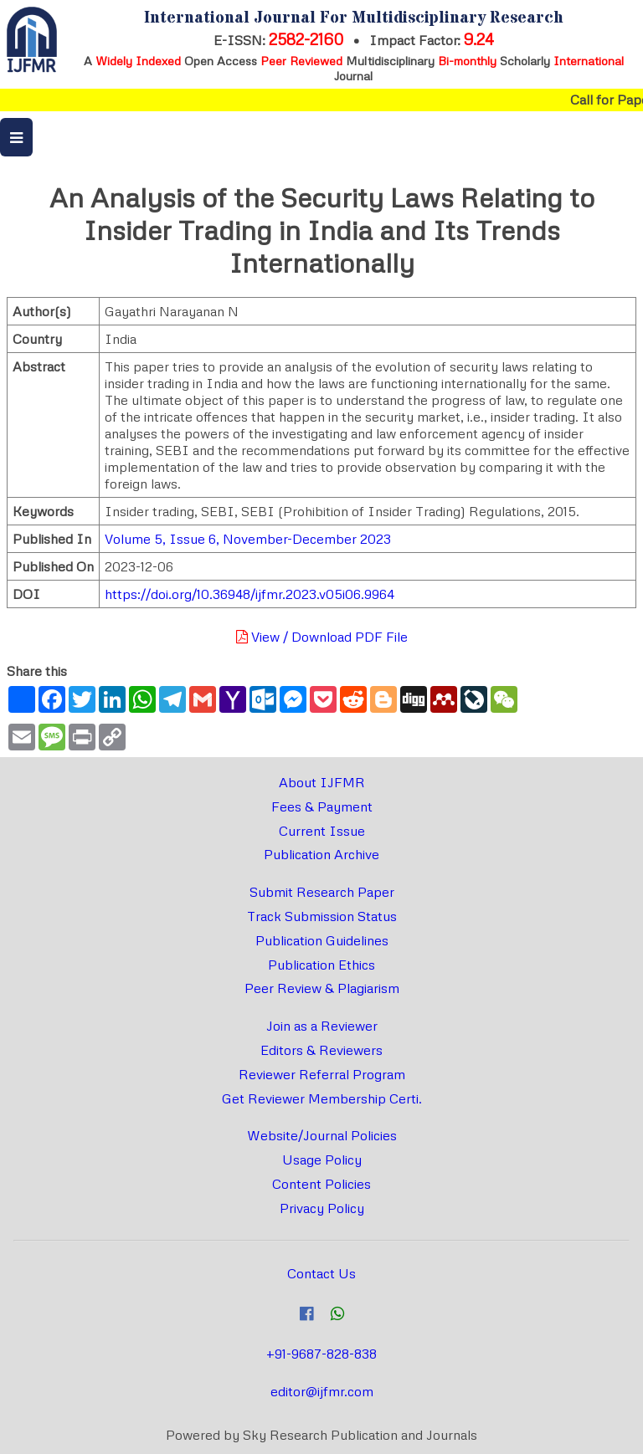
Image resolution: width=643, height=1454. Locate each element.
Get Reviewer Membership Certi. (322, 1098)
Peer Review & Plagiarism (321, 988)
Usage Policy (322, 1159)
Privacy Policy (322, 1208)
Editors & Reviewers (321, 1050)
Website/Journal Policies (322, 1135)
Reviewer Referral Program (322, 1074)
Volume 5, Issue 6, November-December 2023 (248, 538)
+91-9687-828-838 (321, 1353)
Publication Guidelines (321, 940)
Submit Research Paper (321, 891)
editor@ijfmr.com (321, 1391)
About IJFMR (322, 782)
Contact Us (321, 1273)
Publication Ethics (321, 964)
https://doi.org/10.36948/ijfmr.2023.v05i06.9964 (249, 594)
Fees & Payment (322, 806)
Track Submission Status (322, 916)
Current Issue (322, 830)
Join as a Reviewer (322, 1025)
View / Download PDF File (322, 636)
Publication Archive (321, 854)
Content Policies (321, 1183)
